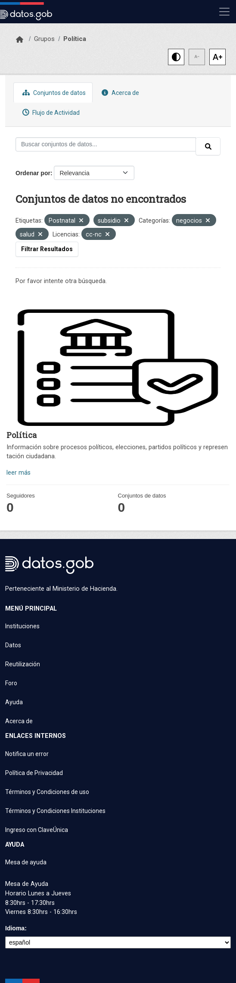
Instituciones (22, 626)
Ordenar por (33, 173)
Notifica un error (27, 753)
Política (74, 39)
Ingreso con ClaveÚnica (36, 829)
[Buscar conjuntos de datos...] (106, 144)
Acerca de (119, 92)
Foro (11, 683)
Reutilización (22, 664)
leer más (18, 472)
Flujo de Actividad (50, 112)
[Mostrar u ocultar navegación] (224, 11)
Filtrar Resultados (47, 249)
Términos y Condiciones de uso (47, 791)
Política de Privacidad (34, 772)
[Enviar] (208, 146)
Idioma (15, 928)
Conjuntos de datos (53, 92)
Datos (13, 645)
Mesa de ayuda (26, 862)
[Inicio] (19, 40)
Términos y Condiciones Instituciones (55, 810)
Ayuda (14, 702)
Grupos (44, 39)
